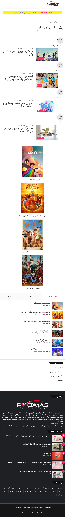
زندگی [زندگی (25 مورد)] (60, 491)
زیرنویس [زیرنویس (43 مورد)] (54, 491)
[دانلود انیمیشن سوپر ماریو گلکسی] (57, 352)
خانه (61, 22)
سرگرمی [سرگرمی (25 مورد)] (47, 491)
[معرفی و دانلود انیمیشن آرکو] (32, 177)
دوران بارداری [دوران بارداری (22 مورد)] (11, 488)
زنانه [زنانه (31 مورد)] (4, 488)
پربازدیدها (30, 296)
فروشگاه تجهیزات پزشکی (56, 372)
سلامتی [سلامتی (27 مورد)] (40, 491)
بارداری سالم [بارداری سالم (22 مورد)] (45, 488)
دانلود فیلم (60, 380)
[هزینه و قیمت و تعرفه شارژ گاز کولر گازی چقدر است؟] (57, 474)
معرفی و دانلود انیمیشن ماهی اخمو (40, 340)
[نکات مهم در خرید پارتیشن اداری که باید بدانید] (57, 447)
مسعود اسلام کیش (26, 101)
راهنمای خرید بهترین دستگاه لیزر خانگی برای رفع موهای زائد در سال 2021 (29, 462)
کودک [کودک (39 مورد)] (5, 491)
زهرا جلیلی (28, 126)
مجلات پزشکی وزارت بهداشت (55, 376)
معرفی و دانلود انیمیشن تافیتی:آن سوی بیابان (32, 252)
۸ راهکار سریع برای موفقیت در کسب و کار (18, 53)
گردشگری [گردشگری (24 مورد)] (60, 495)
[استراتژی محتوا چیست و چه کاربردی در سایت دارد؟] (47, 106)
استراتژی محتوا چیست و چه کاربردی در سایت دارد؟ (17, 105)
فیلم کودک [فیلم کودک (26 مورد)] (28, 491)
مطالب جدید (53, 296)
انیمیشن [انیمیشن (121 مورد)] (60, 488)
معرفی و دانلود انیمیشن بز (32, 288)
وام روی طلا (47, 453)
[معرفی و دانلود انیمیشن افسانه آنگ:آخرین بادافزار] (32, 213)
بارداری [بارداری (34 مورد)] (53, 488)
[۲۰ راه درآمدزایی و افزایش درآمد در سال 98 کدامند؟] (47, 132)
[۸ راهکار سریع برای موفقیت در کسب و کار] (47, 54)
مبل (62, 384)
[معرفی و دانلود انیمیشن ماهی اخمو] (57, 343)
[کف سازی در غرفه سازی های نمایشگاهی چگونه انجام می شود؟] (47, 80)
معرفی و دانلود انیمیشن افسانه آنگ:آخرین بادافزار (32, 216)
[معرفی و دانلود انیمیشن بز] (32, 285)
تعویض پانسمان (59, 367)
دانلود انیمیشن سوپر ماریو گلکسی (40, 349)
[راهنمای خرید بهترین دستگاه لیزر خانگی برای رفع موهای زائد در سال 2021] (57, 465)
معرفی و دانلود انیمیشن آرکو (32, 180)
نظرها (9, 296)
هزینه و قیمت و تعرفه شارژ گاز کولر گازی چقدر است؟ (35, 471)
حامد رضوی (28, 74)
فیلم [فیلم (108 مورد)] (35, 491)
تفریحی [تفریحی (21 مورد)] (29, 488)
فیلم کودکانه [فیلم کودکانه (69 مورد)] (19, 491)
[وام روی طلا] (57, 456)
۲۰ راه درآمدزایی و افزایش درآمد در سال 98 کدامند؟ (18, 130)
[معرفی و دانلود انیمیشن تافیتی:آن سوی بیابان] (32, 249)
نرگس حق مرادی (27, 49)
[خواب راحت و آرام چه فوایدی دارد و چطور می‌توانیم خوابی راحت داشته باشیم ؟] (57, 438)
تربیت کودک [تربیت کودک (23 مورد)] (36, 488)
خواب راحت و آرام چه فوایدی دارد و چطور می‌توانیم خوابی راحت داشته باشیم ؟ (27, 436)
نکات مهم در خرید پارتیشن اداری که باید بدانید (37, 444)
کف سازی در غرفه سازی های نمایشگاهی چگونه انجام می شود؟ (19, 78)
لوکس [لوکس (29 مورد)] (11, 491)
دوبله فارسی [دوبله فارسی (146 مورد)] (20, 488)
